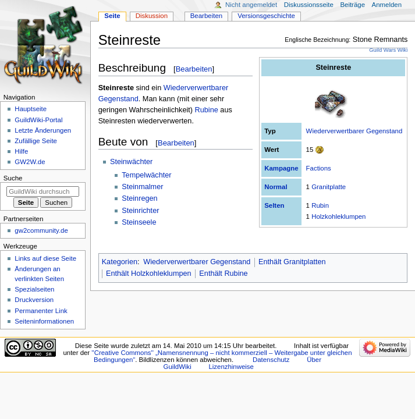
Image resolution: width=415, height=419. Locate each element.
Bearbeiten (194, 69)
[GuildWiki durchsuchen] (42, 191)
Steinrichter (140, 211)
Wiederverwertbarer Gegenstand (354, 130)
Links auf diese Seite (45, 258)
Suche (13, 178)
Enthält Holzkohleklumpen (148, 273)
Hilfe (21, 151)
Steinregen (139, 198)
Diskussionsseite (309, 4)
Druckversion (34, 299)
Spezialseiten (34, 289)
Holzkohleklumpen (338, 216)
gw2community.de (41, 230)
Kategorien (119, 262)
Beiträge (352, 4)
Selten (274, 205)
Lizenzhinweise (230, 366)
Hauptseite (31, 108)
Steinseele (139, 222)
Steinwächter (131, 162)
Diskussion (152, 15)
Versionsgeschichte (266, 15)
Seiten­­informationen (44, 321)
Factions (318, 168)
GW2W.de (30, 161)
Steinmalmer (142, 187)
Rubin (320, 205)
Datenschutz (271, 359)
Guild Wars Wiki (388, 50)
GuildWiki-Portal (38, 119)
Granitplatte (328, 186)
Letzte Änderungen (43, 130)
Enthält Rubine (223, 273)
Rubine (206, 110)
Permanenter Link (41, 310)
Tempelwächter (146, 175)
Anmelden (387, 4)
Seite (112, 15)
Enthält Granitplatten (292, 262)
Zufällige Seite (36, 140)
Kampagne (281, 168)
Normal (275, 186)
